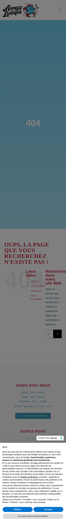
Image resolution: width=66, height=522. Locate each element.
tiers (36, 463)
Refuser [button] (17, 509)
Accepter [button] (48, 509)
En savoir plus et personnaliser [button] (33, 516)
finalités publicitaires (29, 477)
